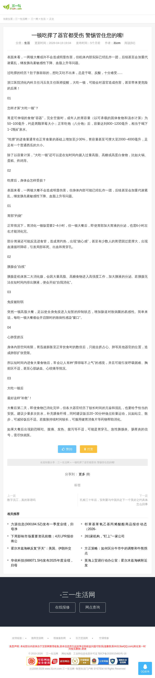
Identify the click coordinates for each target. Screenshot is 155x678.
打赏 (88, 449)
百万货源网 (82, 638)
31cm (116, 43)
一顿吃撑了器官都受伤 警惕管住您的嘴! (77, 35)
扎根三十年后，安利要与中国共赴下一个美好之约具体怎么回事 (114, 502)
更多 (82, 474)
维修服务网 (59, 638)
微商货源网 (37, 638)
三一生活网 (12, 7)
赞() (67, 449)
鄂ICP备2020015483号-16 (112, 653)
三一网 (34, 19)
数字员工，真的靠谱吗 (21, 499)
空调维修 (104, 638)
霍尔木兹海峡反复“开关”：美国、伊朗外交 (41, 548)
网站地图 (66, 653)
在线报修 (62, 607)
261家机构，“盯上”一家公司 (104, 536)
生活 (43, 19)
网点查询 (92, 607)
